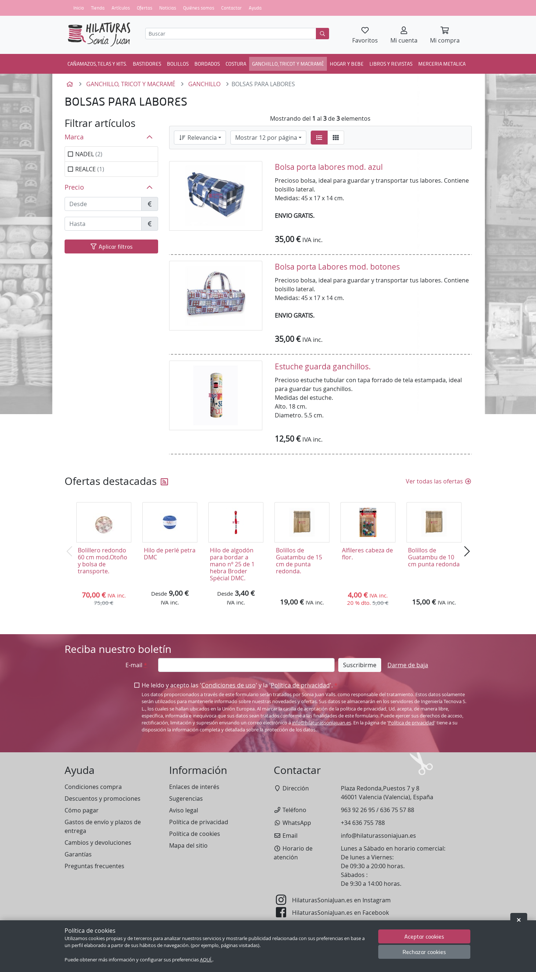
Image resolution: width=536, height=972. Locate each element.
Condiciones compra (93, 787)
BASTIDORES (147, 63)
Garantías (78, 854)
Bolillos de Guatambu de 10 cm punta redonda (434, 557)
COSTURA (236, 63)
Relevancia (198, 138)
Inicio (78, 7)
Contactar (231, 7)
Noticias (167, 7)
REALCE (89, 169)
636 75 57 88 (397, 810)
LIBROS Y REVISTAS (390, 63)
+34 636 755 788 (363, 823)
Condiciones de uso (228, 685)
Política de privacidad (300, 685)
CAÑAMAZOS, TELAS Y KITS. (97, 63)
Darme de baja (407, 665)
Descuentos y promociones (103, 798)
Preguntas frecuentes (94, 866)
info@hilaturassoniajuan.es (321, 723)
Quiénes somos (198, 7)
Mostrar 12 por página (266, 138)
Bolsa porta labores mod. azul (329, 167)
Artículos (121, 7)
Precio (74, 187)
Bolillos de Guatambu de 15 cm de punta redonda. (299, 560)
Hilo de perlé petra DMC (170, 553)
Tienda (98, 7)
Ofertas (144, 7)
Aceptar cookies (424, 936)
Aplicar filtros (111, 246)
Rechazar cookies (424, 951)
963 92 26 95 (358, 810)
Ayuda (255, 7)
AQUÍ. (206, 960)
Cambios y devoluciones (98, 842)
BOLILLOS (178, 63)
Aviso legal (183, 810)
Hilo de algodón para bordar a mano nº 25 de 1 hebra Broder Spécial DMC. (232, 564)
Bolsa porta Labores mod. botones (337, 267)
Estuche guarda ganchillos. (323, 366)
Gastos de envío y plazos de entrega (103, 826)
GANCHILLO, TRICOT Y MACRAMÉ (288, 63)
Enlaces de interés (194, 787)
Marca (74, 137)
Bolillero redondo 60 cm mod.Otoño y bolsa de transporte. (102, 560)
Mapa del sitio (188, 845)
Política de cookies (194, 834)
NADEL (88, 154)
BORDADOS (207, 63)
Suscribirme (359, 665)
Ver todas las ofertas (439, 481)
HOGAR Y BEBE (347, 63)
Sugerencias (186, 798)
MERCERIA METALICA (442, 63)
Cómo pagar (82, 810)
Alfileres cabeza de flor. (367, 553)
